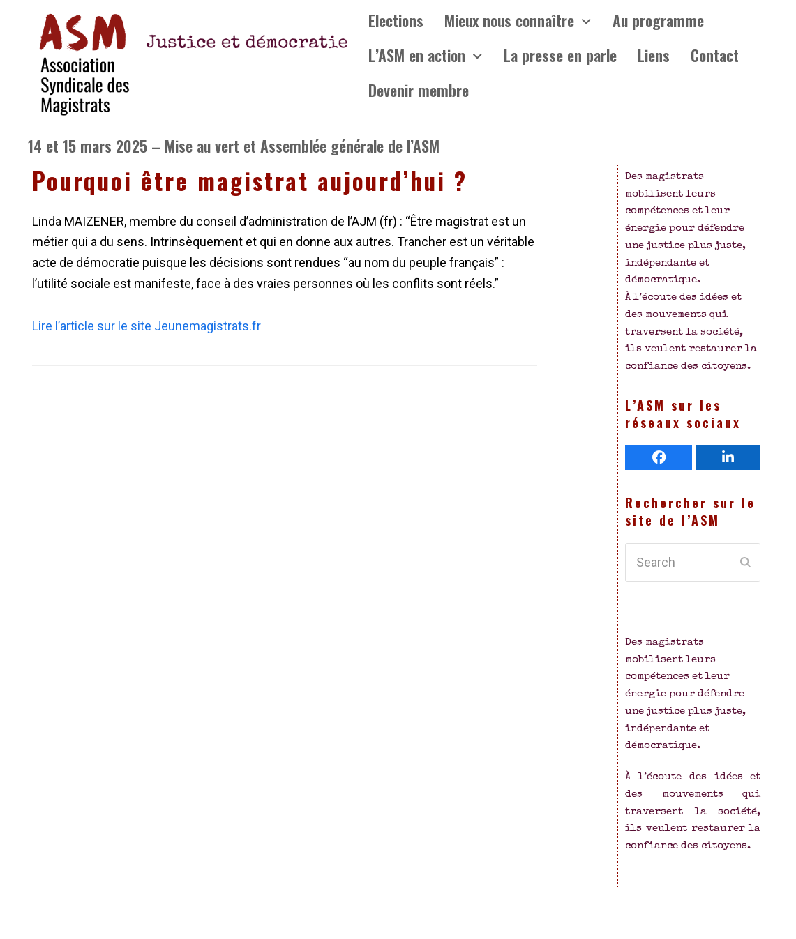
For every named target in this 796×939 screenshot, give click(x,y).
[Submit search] (745, 563)
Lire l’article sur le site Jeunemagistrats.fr (146, 326)
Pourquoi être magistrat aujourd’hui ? (249, 180)
